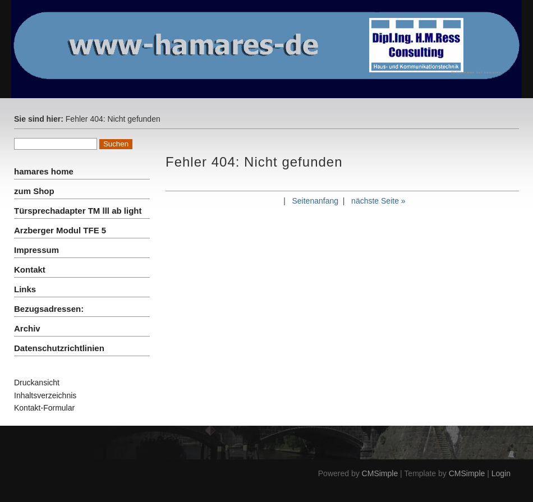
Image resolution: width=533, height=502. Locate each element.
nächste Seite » (378, 200)
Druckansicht (36, 382)
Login (501, 473)
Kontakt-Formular (44, 407)
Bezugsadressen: (49, 309)
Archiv (27, 328)
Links (25, 289)
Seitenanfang (315, 200)
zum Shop (34, 191)
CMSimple (380, 473)
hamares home (43, 171)
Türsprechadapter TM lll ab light (78, 210)
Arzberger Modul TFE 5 (60, 230)
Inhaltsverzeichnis (45, 395)
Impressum (36, 250)
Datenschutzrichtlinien (59, 348)
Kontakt (29, 269)
